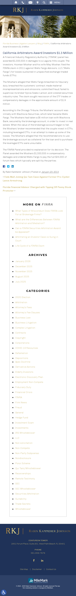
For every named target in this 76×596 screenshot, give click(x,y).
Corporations (22, 342)
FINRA (46, 43)
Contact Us (51, 569)
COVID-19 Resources (26, 348)
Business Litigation (25, 322)
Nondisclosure (23, 458)
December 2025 (23, 266)
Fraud (18, 407)
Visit (38, 2)
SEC (17, 483)
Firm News (21, 402)
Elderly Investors (24, 372)
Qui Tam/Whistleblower (28, 468)
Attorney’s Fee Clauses (27, 312)
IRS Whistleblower (25, 432)
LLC (17, 438)
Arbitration (21, 302)
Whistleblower (23, 509)
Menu (57, 2)
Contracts (20, 332)
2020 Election (22, 297)
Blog (40, 43)
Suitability (20, 498)
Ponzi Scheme (22, 463)
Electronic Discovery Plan (29, 377)
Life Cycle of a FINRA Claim (29, 245)
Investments (21, 427)
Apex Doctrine (22, 361)
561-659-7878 (38, 553)
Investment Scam (24, 422)
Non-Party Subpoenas (27, 453)
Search (44, 2)
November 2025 (23, 271)
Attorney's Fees (23, 307)
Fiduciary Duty (23, 387)
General (19, 412)
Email (30, 2)
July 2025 (20, 281)
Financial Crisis (23, 392)
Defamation (21, 353)
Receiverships (23, 473)
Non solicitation (23, 443)
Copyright (20, 337)
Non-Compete (22, 448)
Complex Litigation (25, 327)
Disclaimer (37, 569)
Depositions (21, 358)
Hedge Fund (21, 417)
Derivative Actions (25, 366)
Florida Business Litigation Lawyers (19, 43)
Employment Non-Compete (29, 382)
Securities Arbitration (27, 493)
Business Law (23, 317)
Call (23, 2)
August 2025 (22, 276)
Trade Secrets (22, 503)
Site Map (24, 569)
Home (16, 2)
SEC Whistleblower (25, 488)
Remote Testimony (25, 478)
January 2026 (23, 261)
